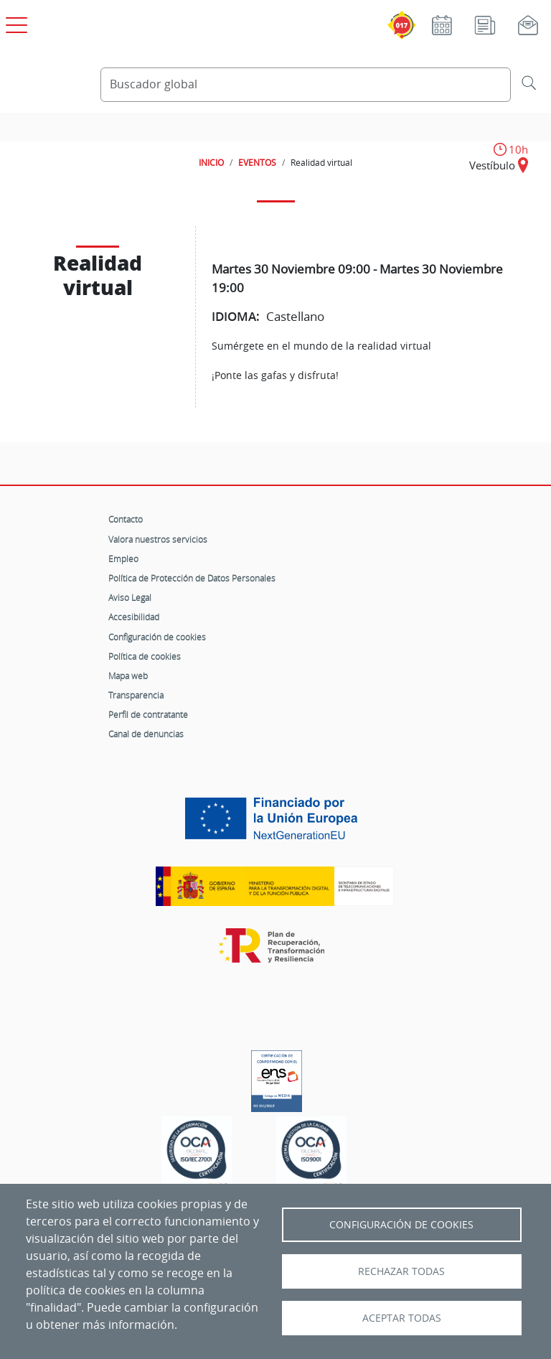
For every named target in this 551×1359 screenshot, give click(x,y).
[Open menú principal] (14, 22)
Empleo (123, 558)
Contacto (125, 519)
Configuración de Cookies (401, 1224)
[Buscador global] (305, 84)
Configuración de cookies (157, 637)
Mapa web (128, 675)
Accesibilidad (133, 616)
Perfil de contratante (148, 714)
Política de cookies (144, 656)
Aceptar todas (401, 1318)
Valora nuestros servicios (157, 539)
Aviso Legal (129, 597)
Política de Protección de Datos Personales (192, 578)
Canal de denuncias (146, 733)
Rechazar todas (401, 1271)
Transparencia (136, 695)
